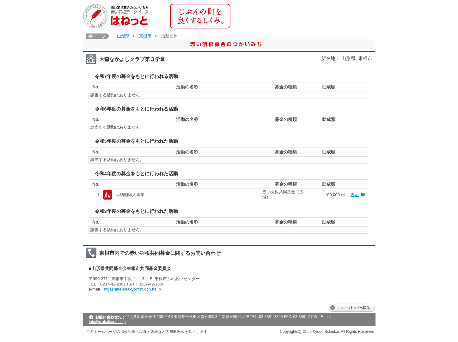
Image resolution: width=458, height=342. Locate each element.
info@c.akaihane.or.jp (107, 322)
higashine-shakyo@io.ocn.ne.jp (132, 289)
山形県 (123, 35)
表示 (355, 194)
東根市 (145, 35)
